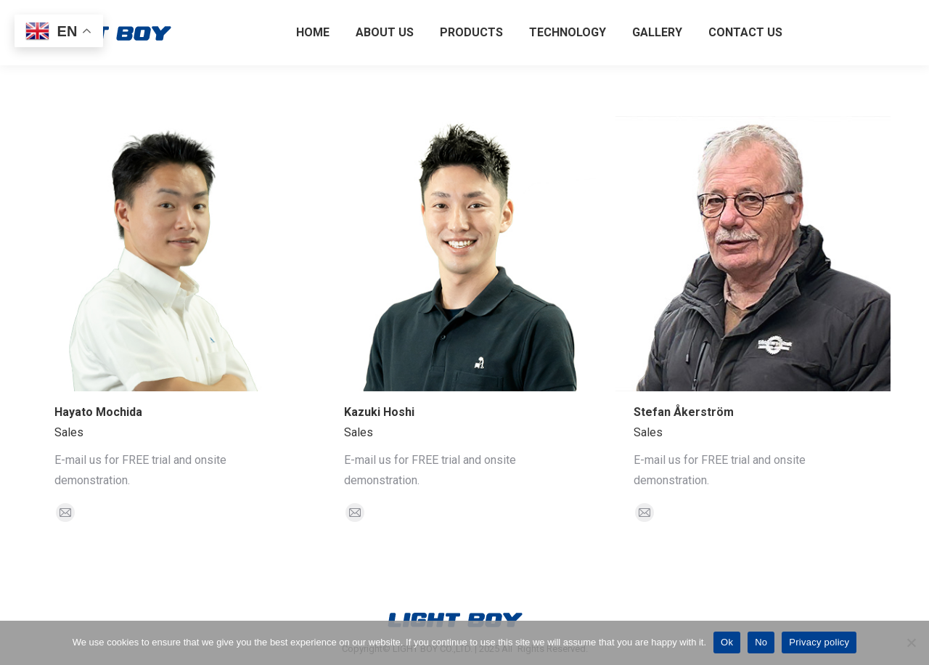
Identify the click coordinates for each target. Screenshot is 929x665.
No (761, 642)
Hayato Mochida (98, 412)
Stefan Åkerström (684, 412)
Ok (727, 642)
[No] (911, 642)
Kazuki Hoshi (379, 412)
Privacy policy (819, 642)
